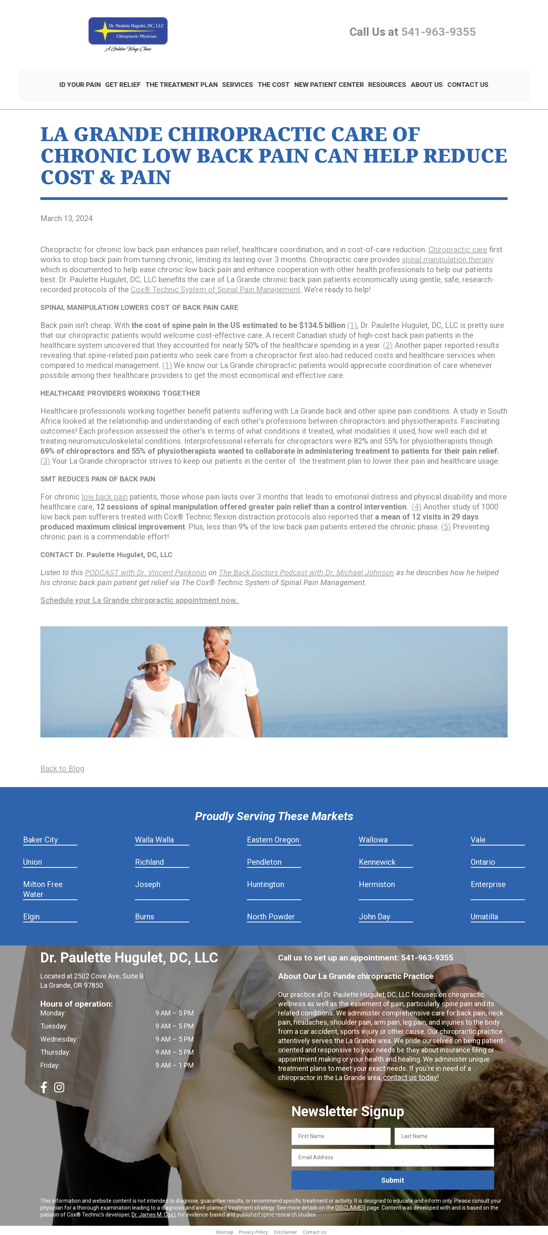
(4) (416, 504)
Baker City (40, 837)
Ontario (483, 859)
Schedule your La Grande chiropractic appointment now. (139, 597)
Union (32, 859)
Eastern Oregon (273, 837)
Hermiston (377, 881)
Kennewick (377, 859)
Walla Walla (154, 837)
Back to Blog (62, 766)
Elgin (31, 914)
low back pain (105, 494)
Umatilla (484, 914)
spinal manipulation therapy (447, 256)
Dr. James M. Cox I (153, 1212)
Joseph (147, 881)
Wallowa (373, 837)
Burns (144, 914)
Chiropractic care (457, 246)
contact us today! (409, 1075)
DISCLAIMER (350, 1205)
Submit (392, 1177)
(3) (45, 458)
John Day (374, 914)
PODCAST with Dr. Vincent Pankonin (146, 569)
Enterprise (488, 881)
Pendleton (264, 859)
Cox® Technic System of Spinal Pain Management (215, 286)
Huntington (265, 881)
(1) (352, 322)
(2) (388, 342)
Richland (149, 859)
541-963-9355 (438, 31)
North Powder (271, 914)
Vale (478, 837)
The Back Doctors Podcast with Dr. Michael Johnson (306, 569)
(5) (446, 524)
